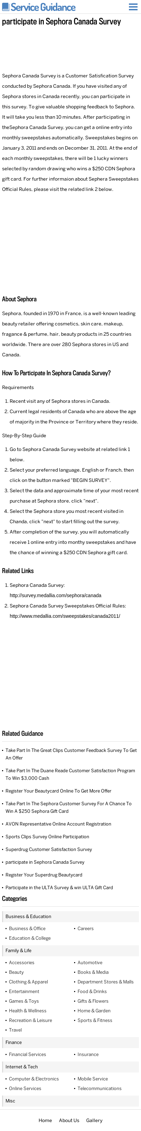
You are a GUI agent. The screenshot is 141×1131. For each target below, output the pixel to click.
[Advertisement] (70, 48)
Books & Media (93, 972)
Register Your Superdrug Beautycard (44, 875)
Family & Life (18, 951)
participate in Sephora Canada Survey (45, 862)
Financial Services (27, 1054)
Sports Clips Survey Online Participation (47, 837)
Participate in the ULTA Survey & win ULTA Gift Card (59, 888)
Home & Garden (94, 1011)
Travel (15, 1030)
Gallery (94, 1120)
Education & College (30, 938)
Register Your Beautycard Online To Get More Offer (58, 791)
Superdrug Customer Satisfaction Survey (49, 849)
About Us (69, 1120)
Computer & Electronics (34, 1079)
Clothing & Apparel (28, 982)
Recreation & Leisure (30, 1020)
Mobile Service (93, 1079)
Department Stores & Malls (106, 982)
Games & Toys (24, 1001)
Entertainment (24, 991)
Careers (86, 928)
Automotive (90, 963)
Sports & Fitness (95, 1020)
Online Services (25, 1088)
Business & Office (27, 928)
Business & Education (28, 916)
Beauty (16, 972)
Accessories (21, 963)
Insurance (88, 1054)
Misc (10, 1101)
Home (45, 1120)
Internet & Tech (22, 1067)
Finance (14, 1042)
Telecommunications (100, 1088)
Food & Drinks (92, 991)
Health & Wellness (28, 1011)
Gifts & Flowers (93, 1001)
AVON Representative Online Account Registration (58, 824)
